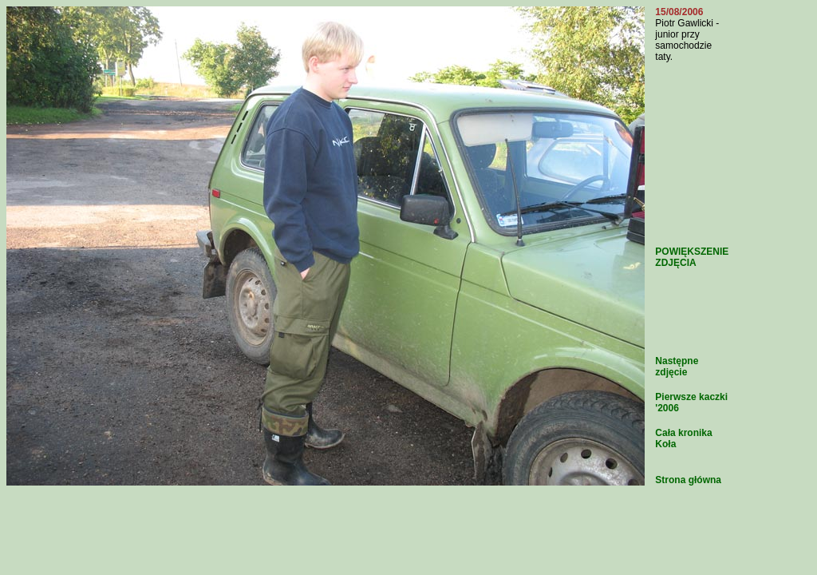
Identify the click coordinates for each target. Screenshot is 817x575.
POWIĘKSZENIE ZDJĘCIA (691, 257)
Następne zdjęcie (676, 366)
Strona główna (688, 480)
